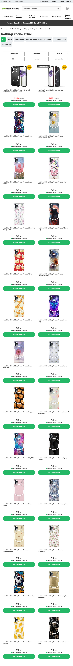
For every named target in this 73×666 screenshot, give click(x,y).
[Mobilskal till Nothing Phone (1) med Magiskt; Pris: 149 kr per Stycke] (19, 447)
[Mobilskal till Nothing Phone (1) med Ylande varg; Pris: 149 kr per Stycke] (54, 217)
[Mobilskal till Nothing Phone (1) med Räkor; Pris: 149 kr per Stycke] (19, 309)
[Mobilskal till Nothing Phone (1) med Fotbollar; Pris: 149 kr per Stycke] (19, 585)
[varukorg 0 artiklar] (67, 8)
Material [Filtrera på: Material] (36, 59)
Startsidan (4, 29)
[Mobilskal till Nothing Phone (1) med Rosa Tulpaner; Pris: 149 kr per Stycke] (19, 171)
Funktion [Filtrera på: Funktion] (59, 54)
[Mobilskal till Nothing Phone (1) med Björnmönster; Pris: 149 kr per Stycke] (19, 539)
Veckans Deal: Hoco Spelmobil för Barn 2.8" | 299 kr (27, 23)
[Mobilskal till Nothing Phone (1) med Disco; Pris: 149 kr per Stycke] (19, 125)
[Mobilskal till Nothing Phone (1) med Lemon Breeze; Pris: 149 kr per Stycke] (19, 631)
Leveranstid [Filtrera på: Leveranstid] (59, 59)
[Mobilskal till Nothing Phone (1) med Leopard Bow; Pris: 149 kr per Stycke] (54, 631)
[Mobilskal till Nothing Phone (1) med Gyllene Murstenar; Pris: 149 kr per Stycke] (54, 585)
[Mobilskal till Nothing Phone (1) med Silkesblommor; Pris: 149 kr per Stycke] (54, 263)
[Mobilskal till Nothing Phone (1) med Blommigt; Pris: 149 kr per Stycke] (54, 539)
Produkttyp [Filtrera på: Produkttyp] (36, 54)
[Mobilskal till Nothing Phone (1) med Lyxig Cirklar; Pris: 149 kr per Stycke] (54, 447)
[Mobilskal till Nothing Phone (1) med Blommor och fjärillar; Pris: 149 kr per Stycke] (19, 217)
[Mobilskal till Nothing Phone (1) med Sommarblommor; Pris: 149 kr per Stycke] (54, 125)
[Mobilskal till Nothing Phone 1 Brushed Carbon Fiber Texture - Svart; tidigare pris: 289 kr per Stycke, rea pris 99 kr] (19, 79)
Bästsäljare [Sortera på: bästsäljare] (14, 54)
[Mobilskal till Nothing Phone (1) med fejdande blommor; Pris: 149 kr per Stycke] (54, 401)
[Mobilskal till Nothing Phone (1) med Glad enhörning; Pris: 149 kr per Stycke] (54, 171)
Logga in (68, 1)
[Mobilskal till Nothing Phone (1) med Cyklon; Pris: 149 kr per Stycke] (54, 493)
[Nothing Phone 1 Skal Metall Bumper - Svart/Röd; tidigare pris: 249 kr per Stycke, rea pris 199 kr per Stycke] (54, 79)
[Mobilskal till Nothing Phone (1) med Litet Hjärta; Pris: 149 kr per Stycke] (19, 493)
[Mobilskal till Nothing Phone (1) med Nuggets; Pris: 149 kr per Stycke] (19, 401)
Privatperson (44, 1)
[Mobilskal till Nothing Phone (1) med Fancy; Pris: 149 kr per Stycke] (54, 355)
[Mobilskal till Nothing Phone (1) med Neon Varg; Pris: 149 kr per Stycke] (54, 309)
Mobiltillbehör (14, 29)
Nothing (24, 29)
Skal (50, 29)
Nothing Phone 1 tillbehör (38, 29)
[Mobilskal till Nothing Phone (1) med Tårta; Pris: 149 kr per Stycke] (19, 263)
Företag (54, 1)
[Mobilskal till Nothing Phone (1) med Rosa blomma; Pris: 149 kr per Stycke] (19, 355)
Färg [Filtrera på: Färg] (13, 59)
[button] (56, 21)
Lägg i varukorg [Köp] (19, 104)
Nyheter (62, 1)
